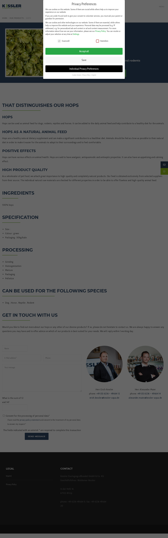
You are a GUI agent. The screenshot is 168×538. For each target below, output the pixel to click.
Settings (76, 32)
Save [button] (84, 58)
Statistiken (102, 39)
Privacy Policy (100, 29)
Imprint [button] (94, 74)
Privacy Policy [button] (86, 74)
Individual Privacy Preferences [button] (84, 67)
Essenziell (63, 39)
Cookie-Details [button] (76, 74)
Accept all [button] (84, 50)
